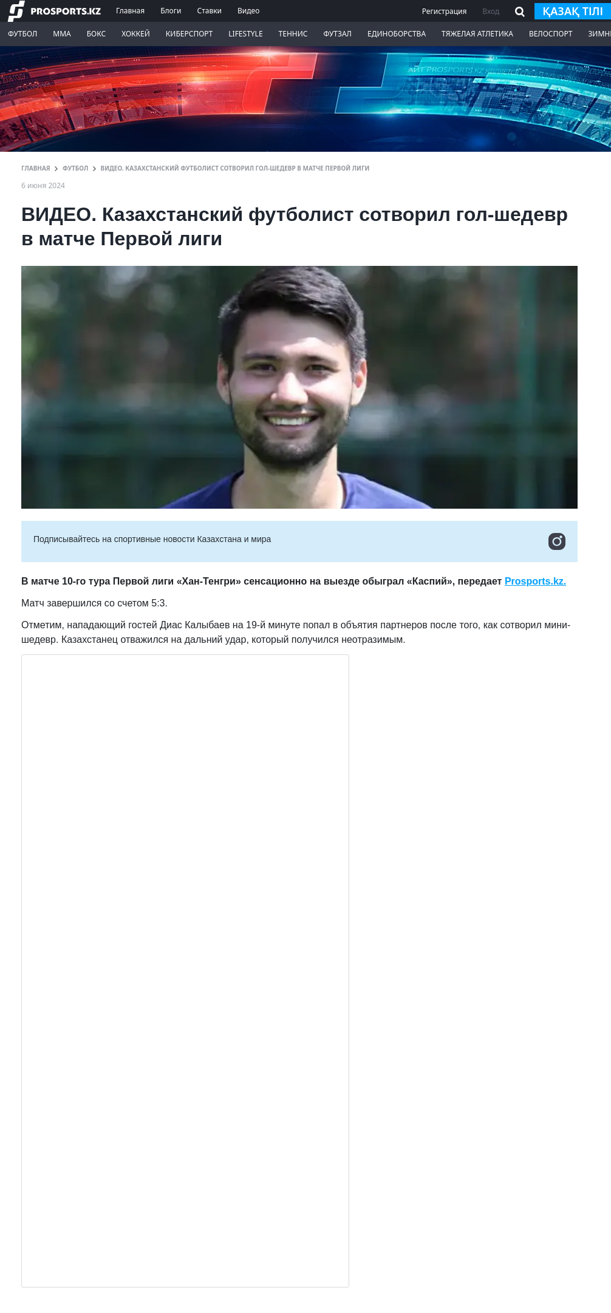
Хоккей (135, 34)
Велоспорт (551, 34)
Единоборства (396, 34)
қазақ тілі (572, 11)
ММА (61, 34)
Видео (248, 10)
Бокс (96, 34)
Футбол (22, 34)
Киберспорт (189, 34)
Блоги (170, 10)
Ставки (209, 10)
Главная (130, 10)
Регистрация (444, 11)
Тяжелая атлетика (477, 34)
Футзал (338, 34)
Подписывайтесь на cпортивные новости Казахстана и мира (299, 541)
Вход (490, 11)
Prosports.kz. (535, 581)
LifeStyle (245, 34)
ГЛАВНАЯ (35, 168)
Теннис (293, 34)
